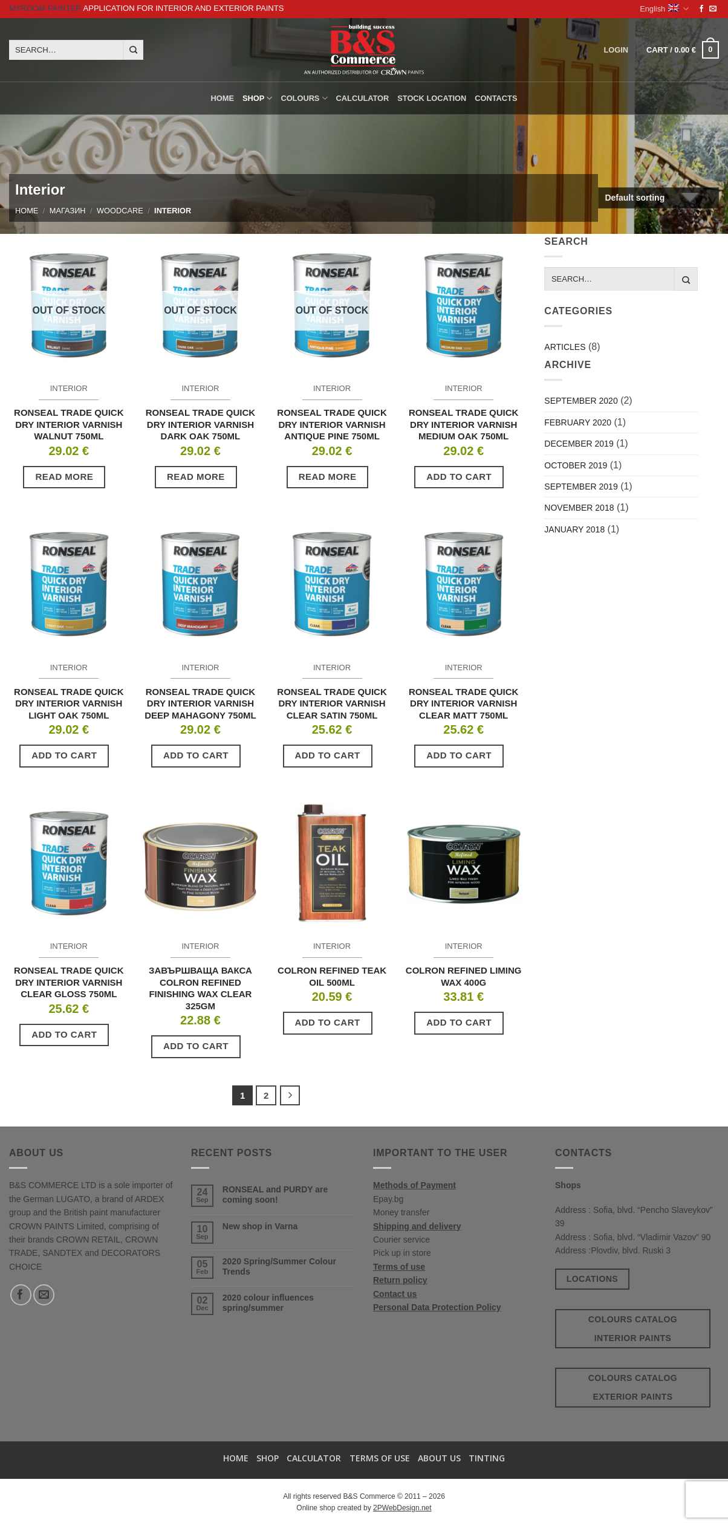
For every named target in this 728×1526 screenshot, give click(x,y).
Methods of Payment (414, 1185)
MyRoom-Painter (45, 8)
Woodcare (120, 210)
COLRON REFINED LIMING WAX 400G (464, 976)
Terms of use (399, 1267)
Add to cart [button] (459, 476)
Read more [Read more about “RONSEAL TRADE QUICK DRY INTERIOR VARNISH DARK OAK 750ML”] (196, 476)
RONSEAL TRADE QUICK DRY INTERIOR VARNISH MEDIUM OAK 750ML (463, 424)
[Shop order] (658, 198)
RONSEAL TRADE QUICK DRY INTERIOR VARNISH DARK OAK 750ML (200, 424)
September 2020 (580, 401)
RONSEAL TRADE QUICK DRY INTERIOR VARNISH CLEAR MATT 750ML (463, 703)
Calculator (362, 98)
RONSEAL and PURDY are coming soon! (275, 1194)
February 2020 (577, 422)
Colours (304, 98)
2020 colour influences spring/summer (268, 1303)
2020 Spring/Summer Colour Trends (279, 1266)
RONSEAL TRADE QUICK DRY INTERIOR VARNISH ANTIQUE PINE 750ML (331, 424)
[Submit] (133, 50)
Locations (592, 1279)
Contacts (496, 98)
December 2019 (578, 443)
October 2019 (575, 465)
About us (439, 1458)
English (664, 9)
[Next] (290, 1095)
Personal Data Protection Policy (437, 1307)
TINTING (487, 1458)
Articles (564, 347)
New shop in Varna (260, 1226)
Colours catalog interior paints (632, 1328)
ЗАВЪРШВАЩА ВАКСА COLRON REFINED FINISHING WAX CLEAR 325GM (200, 988)
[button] (682, 50)
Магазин (68, 210)
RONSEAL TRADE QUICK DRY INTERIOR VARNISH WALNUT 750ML (68, 424)
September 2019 (580, 486)
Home (222, 98)
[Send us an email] (713, 9)
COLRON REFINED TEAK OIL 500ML (332, 976)
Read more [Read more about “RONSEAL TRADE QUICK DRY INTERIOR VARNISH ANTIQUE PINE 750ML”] (328, 476)
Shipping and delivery (417, 1226)
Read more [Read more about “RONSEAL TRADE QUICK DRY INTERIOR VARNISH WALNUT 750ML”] (64, 476)
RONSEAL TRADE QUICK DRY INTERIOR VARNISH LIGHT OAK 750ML (68, 703)
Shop (257, 98)
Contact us (395, 1294)
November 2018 (579, 507)
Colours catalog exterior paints (632, 1387)
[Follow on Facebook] (701, 9)
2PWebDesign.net (402, 1508)
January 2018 (574, 529)
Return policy (400, 1280)
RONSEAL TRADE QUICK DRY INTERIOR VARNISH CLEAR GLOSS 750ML (68, 982)
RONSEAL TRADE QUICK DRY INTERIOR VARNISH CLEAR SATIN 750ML (331, 703)
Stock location (431, 98)
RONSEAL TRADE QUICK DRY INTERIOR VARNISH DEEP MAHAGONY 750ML (200, 703)
